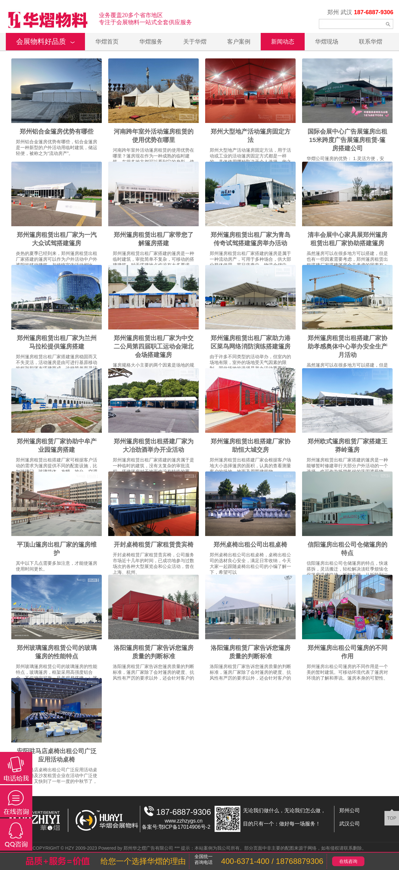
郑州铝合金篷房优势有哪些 (56, 131)
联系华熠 (370, 41)
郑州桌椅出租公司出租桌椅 (250, 544)
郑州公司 (349, 810)
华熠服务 (151, 41)
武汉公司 (349, 823)
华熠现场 (326, 41)
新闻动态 (282, 41)
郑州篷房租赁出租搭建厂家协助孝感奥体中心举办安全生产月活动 (347, 346)
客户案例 (238, 41)
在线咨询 (348, 861)
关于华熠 (194, 41)
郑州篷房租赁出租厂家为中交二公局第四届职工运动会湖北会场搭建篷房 (154, 346)
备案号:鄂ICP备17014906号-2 (176, 827)
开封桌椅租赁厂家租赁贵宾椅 (154, 544)
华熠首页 (107, 41)
